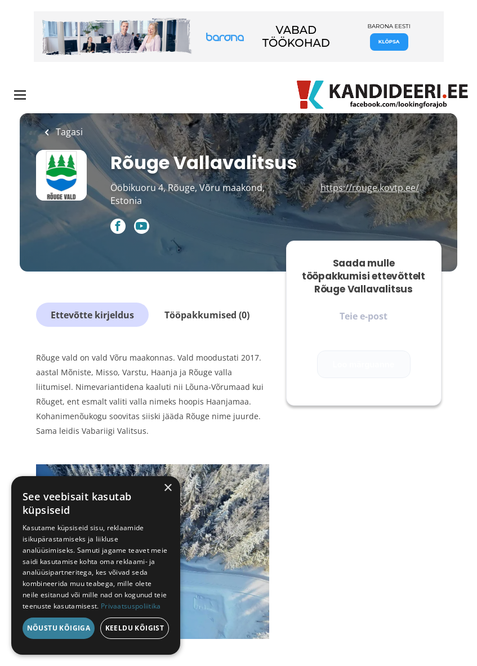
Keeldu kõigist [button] (134, 628)
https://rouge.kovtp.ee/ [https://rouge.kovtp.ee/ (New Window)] (369, 187)
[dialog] (95, 565)
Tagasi (68, 132)
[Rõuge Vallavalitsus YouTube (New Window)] (141, 230)
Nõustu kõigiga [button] (59, 628)
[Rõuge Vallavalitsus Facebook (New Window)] (118, 227)
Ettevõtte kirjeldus (92, 315)
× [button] (167, 488)
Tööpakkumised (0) (206, 315)
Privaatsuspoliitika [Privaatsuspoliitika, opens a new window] (131, 606)
